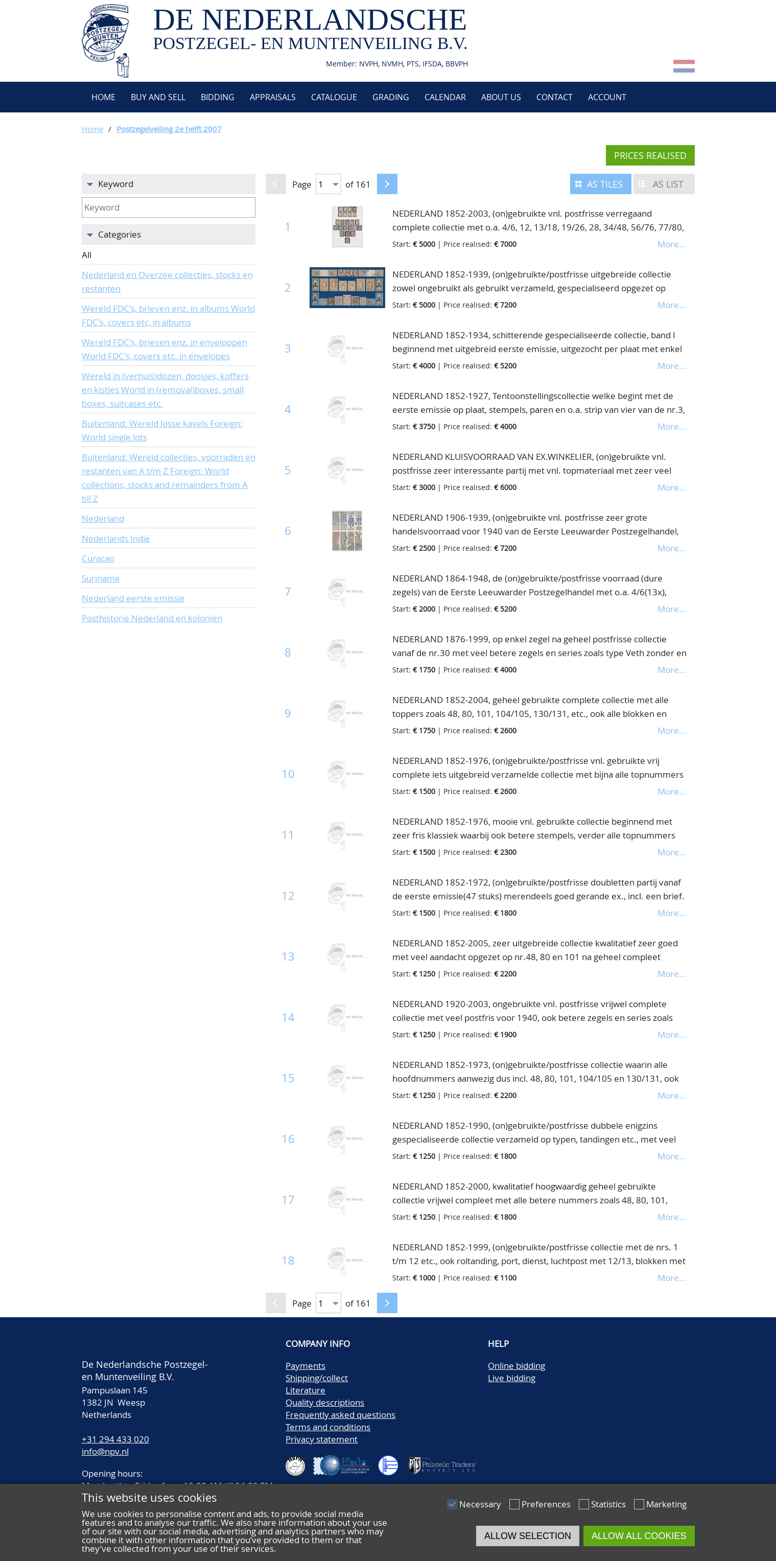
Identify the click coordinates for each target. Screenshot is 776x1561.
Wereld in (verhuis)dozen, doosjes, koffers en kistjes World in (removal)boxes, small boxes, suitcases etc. (165, 389)
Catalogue (334, 97)
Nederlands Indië (116, 538)
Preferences (546, 1504)
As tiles (605, 184)
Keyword (115, 184)
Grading (390, 97)
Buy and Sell (158, 97)
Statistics (608, 1504)
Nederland (103, 518)
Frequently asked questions (340, 1414)
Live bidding (511, 1378)
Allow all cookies (639, 1536)
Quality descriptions (325, 1402)
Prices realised (650, 155)
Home (102, 97)
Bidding (217, 97)
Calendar (445, 97)
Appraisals (273, 97)
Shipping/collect (317, 1378)
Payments (305, 1365)
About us (501, 97)
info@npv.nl (105, 1451)
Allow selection (527, 1536)
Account (607, 97)
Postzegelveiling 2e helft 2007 (169, 129)
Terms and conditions (328, 1427)
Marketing (666, 1504)
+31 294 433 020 (115, 1439)
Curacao (98, 558)
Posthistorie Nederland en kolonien (152, 618)
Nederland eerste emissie (133, 598)
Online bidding (516, 1365)
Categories (119, 234)
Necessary (480, 1504)
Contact (554, 97)
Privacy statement (322, 1439)
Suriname (101, 578)
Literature (305, 1390)
